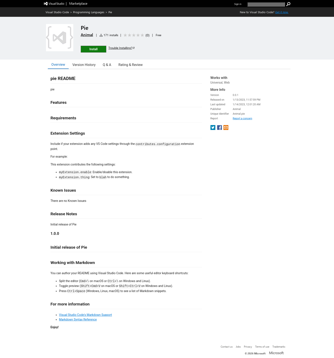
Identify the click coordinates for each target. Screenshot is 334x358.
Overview (58, 65)
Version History (84, 65)
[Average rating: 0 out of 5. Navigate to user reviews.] (135, 35)
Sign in (237, 4)
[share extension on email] (226, 129)
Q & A (107, 65)
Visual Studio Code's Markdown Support (85, 315)
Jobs (238, 346)
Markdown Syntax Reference (78, 319)
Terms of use (262, 346)
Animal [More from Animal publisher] (87, 34)
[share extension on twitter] (213, 129)
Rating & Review (130, 65)
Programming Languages (88, 12)
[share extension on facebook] (220, 129)
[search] (266, 4)
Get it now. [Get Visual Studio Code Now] (281, 12)
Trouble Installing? (121, 48)
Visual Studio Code (57, 12)
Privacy (248, 346)
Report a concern (242, 118)
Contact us (227, 346)
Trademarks (278, 346)
